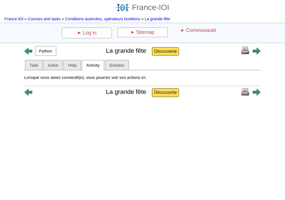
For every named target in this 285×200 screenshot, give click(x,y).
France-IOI (142, 7)
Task (34, 65)
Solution (116, 65)
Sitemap (145, 32)
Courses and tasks (44, 19)
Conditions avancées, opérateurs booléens (102, 19)
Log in (90, 33)
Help (72, 65)
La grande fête (157, 19)
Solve (53, 65)
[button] (45, 51)
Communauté (201, 30)
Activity (93, 65)
